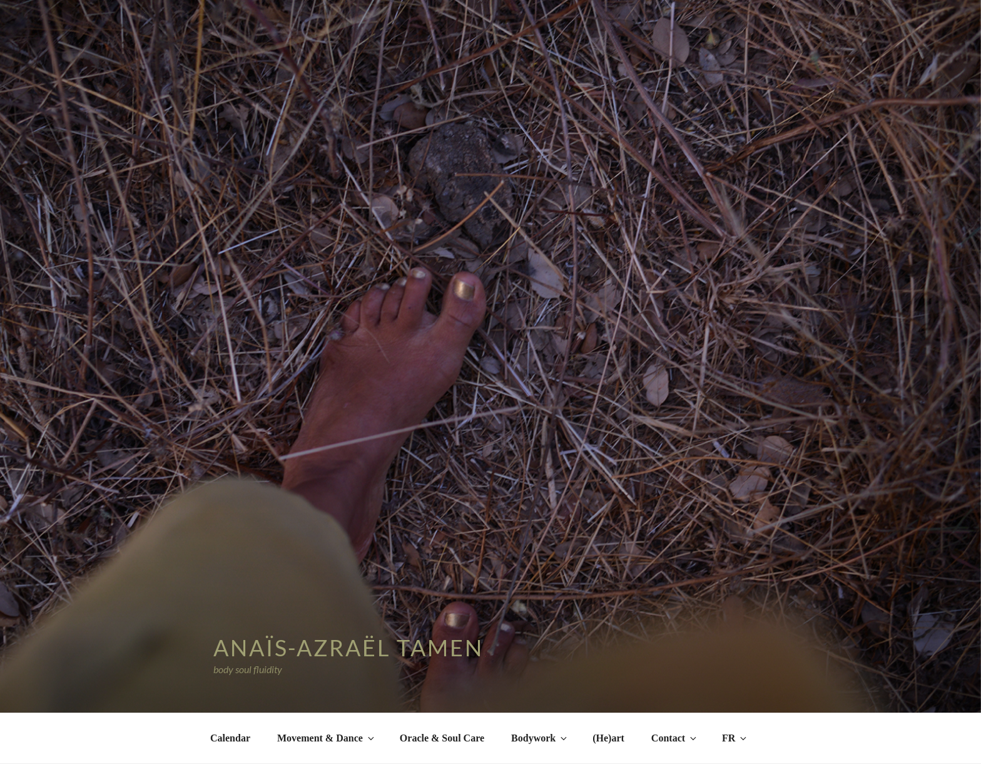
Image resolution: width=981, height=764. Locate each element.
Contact (674, 738)
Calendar (230, 738)
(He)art (608, 738)
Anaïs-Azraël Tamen (348, 647)
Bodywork (540, 738)
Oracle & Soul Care (442, 738)
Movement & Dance (326, 738)
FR (735, 738)
